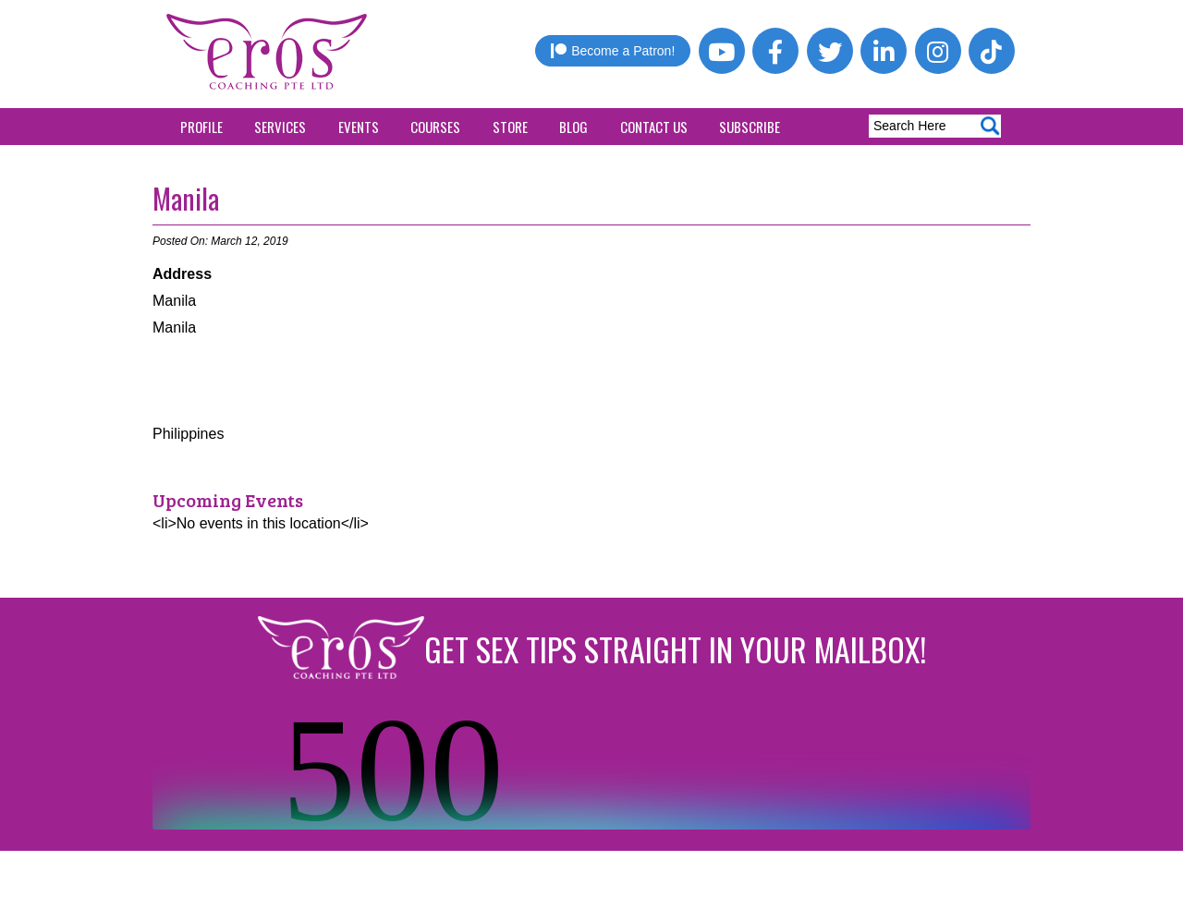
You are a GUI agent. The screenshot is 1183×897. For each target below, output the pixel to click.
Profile (201, 126)
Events (358, 126)
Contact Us (654, 126)
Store (510, 126)
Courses (435, 126)
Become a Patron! (613, 50)
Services (280, 126)
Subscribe (749, 126)
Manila (185, 198)
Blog (573, 126)
